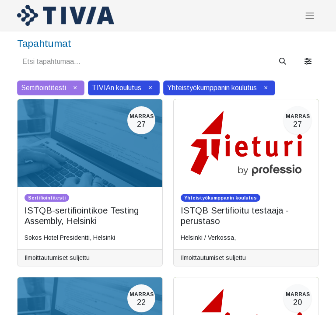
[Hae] (283, 61)
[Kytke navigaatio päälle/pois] (310, 15)
